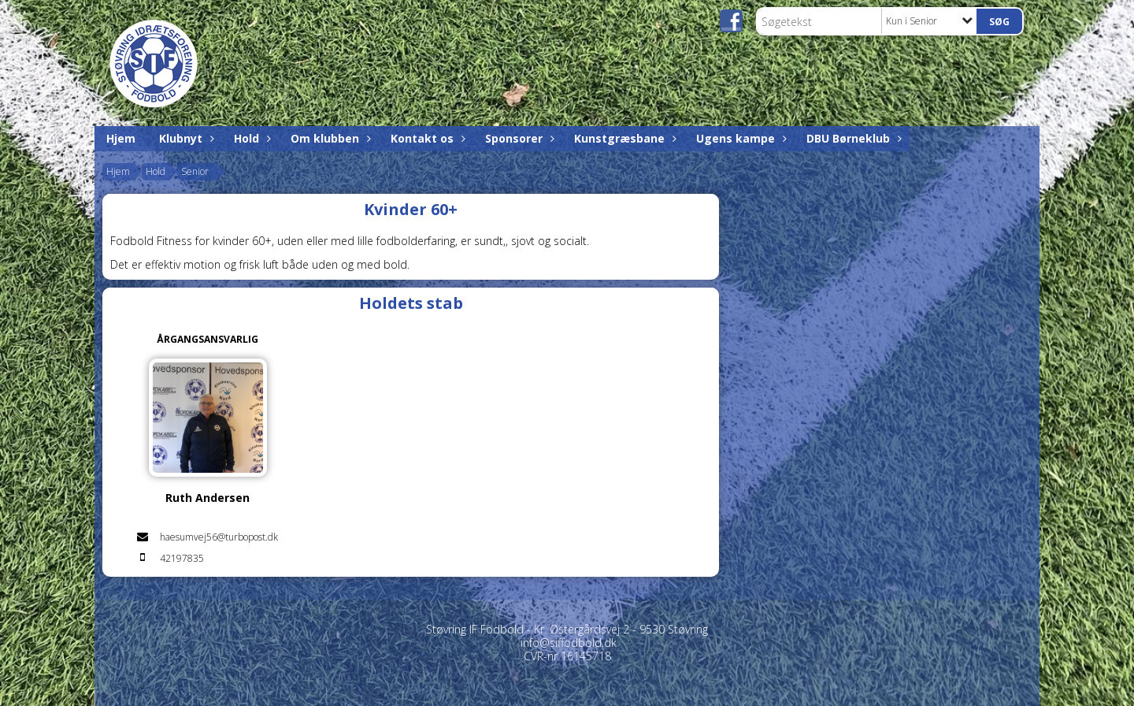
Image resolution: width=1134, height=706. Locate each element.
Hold (250, 138)
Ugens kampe (739, 138)
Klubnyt (184, 138)
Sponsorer (517, 138)
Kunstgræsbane (623, 138)
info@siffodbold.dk (569, 642)
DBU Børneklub (852, 138)
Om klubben (329, 138)
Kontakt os (426, 138)
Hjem (120, 138)
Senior (195, 171)
